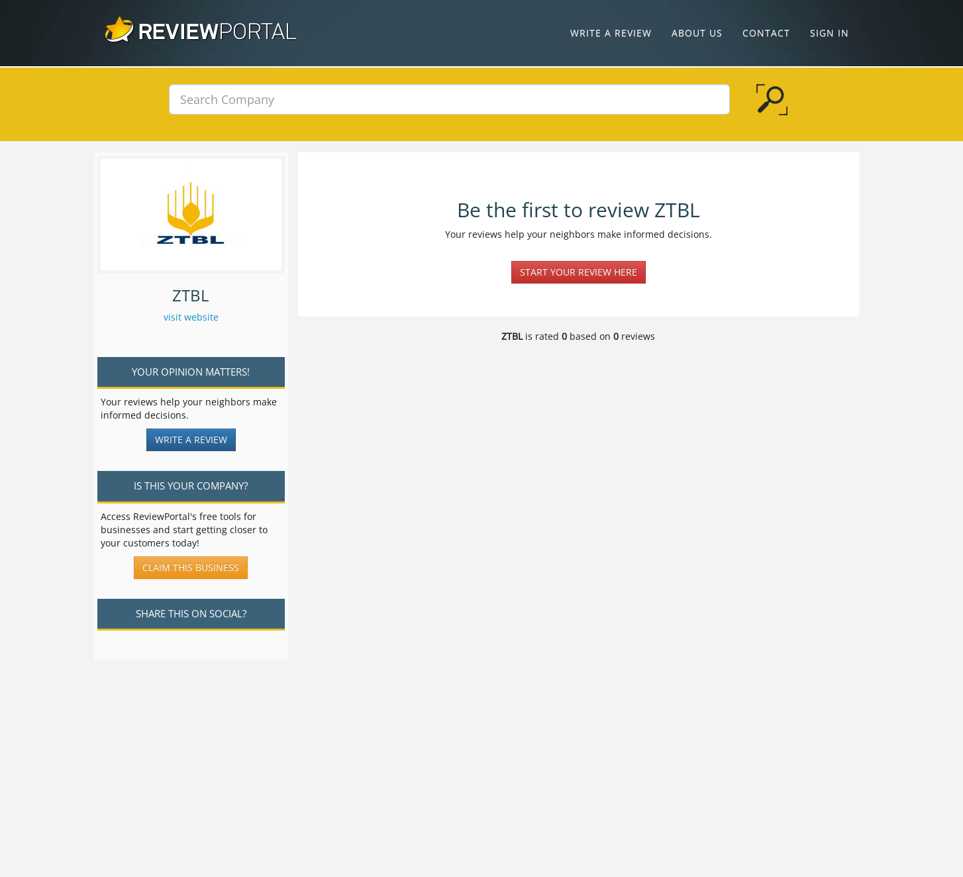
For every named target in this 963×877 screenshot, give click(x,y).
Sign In (829, 32)
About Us (697, 32)
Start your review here (578, 272)
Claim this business (190, 567)
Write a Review (611, 32)
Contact (766, 32)
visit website (191, 317)
